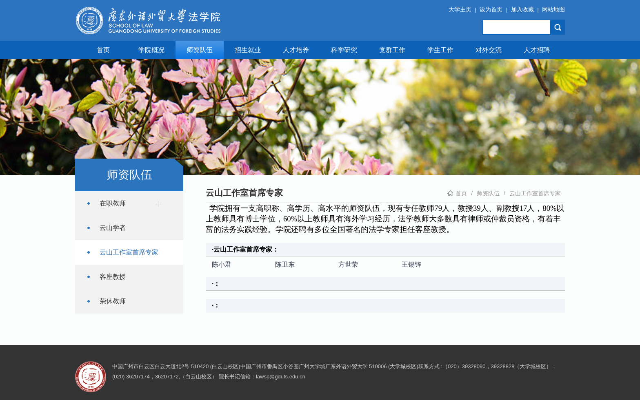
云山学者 (113, 227)
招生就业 (248, 49)
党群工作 (392, 49)
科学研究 (344, 49)
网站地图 (553, 9)
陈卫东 (285, 264)
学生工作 (440, 49)
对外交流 (489, 49)
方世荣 (348, 264)
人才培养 (296, 49)
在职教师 (132, 204)
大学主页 (460, 9)
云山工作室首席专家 (129, 252)
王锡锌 (411, 264)
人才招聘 (537, 49)
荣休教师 (113, 301)
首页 (103, 49)
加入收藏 (522, 9)
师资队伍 (200, 49)
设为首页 (491, 9)
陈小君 (221, 264)
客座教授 (113, 276)
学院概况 (151, 49)
